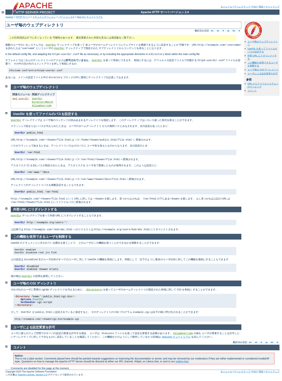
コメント (252, 90)
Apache (9, 17)
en (212, 30)
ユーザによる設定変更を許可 (262, 73)
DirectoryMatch (42, 102)
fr (223, 30)
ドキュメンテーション (44, 17)
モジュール (226, 6)
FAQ (254, 6)
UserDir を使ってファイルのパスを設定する (262, 50)
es (218, 30)
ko (234, 30)
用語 (261, 6)
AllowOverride (42, 105)
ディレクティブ (242, 6)
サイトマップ (272, 6)
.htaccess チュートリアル (176, 336)
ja (228, 30)
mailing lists (182, 361)
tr (239, 30)
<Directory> (94, 289)
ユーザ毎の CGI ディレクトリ (263, 69)
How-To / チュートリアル (90, 17)
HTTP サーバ (23, 17)
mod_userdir (20, 98)
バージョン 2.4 (66, 17)
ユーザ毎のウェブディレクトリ (35, 87)
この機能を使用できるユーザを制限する (42, 236)
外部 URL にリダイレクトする (35, 209)
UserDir (51, 44)
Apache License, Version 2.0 (32, 374)
